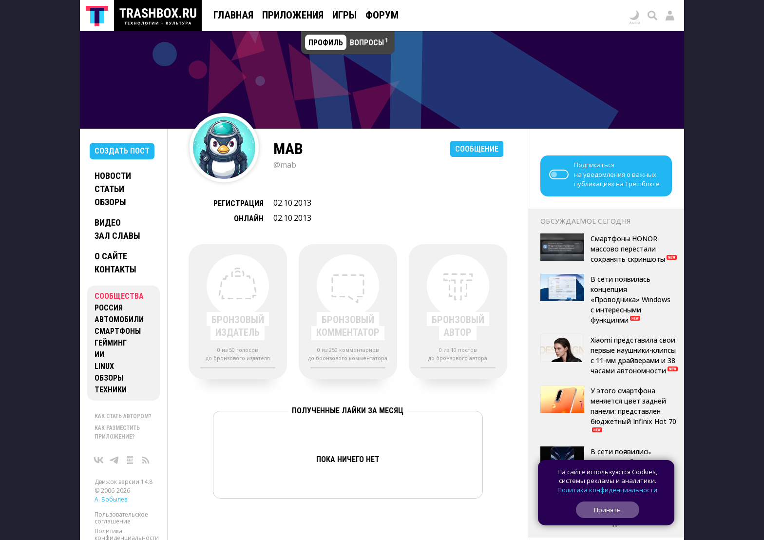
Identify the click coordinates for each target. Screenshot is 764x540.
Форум (382, 15)
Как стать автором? (123, 416)
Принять (607, 509)
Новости (113, 176)
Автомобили (119, 319)
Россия (109, 307)
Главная (233, 15)
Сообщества (119, 296)
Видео (108, 222)
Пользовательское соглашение (121, 517)
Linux (104, 366)
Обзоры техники (111, 383)
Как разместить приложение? (117, 432)
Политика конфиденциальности (607, 489)
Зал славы (117, 236)
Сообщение (476, 149)
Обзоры (110, 202)
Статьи (109, 189)
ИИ (99, 354)
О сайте (111, 256)
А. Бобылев (111, 499)
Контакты (115, 269)
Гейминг (111, 342)
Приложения (293, 15)
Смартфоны (118, 331)
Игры (344, 15)
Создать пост (122, 150)
